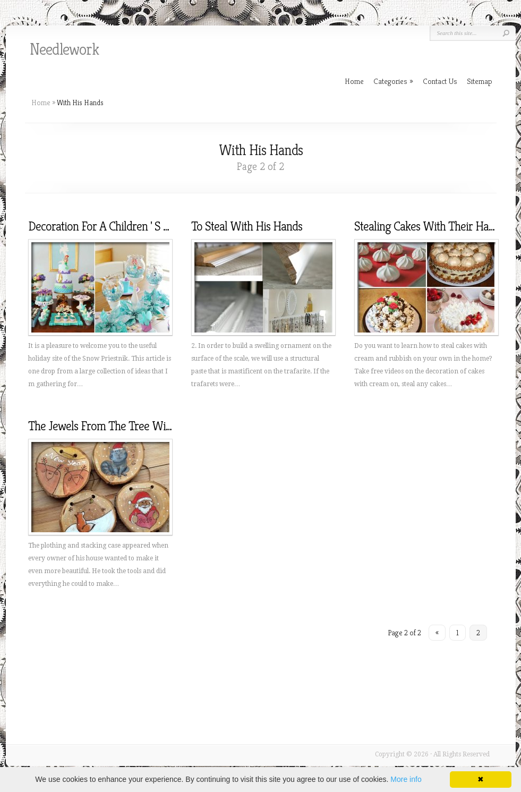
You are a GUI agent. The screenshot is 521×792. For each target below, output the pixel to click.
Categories (393, 81)
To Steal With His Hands (246, 226)
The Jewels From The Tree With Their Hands (131, 426)
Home (40, 102)
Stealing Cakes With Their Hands (429, 226)
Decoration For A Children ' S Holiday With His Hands (151, 226)
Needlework (64, 49)
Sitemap (479, 81)
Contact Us (440, 81)
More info (405, 779)
